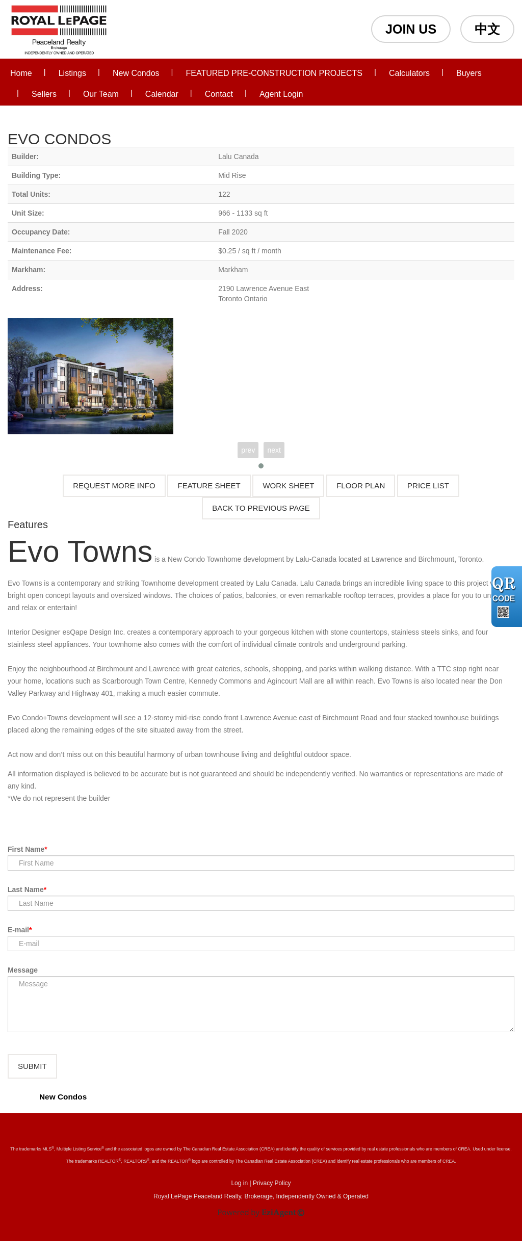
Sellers (44, 94)
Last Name (26, 889)
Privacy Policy (272, 1198)
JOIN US (410, 29)
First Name (26, 849)
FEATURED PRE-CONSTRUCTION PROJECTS (274, 73)
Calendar (161, 94)
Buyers (469, 73)
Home (21, 73)
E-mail (18, 930)
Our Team (101, 94)
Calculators (409, 73)
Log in (239, 1198)
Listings (72, 73)
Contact (219, 94)
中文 (487, 29)
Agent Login (281, 94)
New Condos (136, 73)
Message (23, 970)
